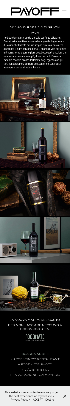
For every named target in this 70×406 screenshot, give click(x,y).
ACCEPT (38, 399)
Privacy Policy (19, 399)
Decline (50, 399)
